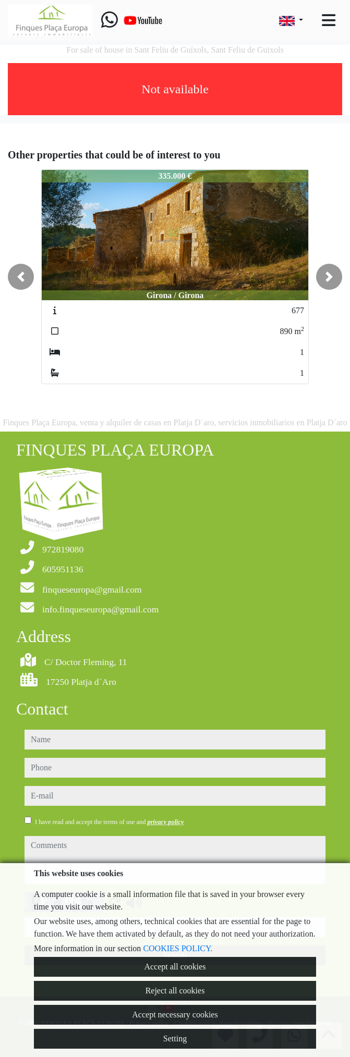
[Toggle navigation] (329, 20)
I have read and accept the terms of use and (109, 822)
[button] (21, 277)
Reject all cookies (175, 990)
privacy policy (165, 822)
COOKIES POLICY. (177, 948)
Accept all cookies (175, 966)
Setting (175, 1038)
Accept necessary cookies (175, 1014)
